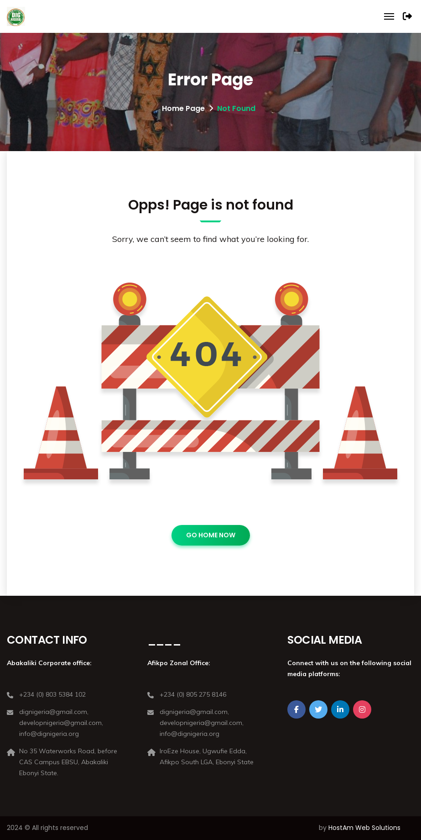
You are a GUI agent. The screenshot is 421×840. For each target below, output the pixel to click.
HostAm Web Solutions (364, 827)
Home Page (183, 108)
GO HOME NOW (210, 535)
